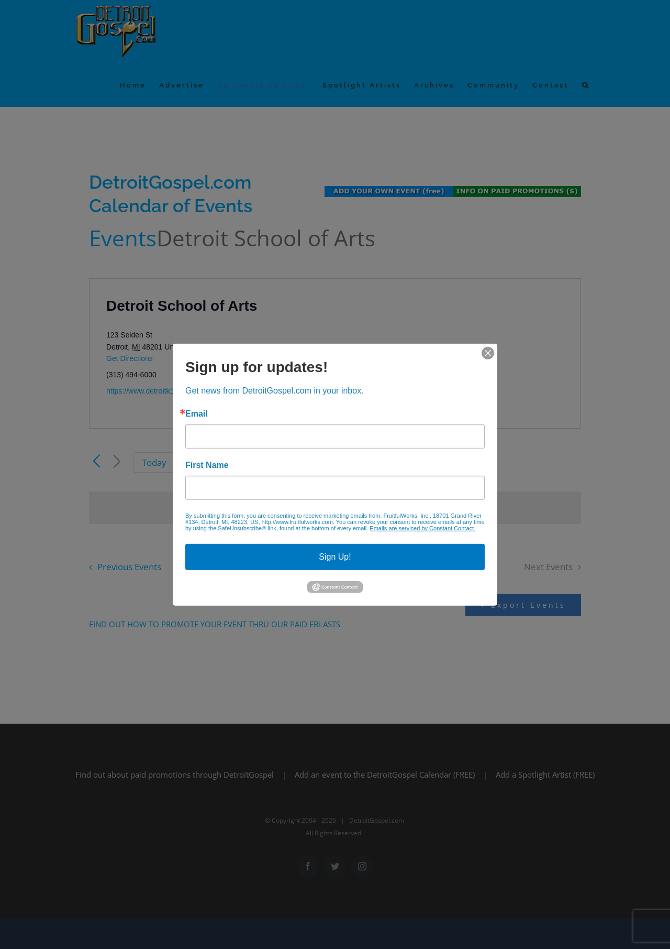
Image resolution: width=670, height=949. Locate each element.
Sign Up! (335, 556)
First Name (207, 465)
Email (196, 413)
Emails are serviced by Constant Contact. (422, 528)
